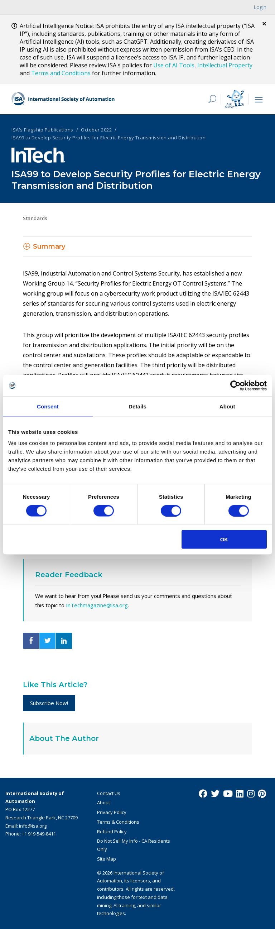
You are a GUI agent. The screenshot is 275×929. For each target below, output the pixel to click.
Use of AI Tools (173, 65)
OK (224, 539)
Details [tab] (137, 406)
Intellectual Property (224, 65)
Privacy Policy (111, 812)
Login (260, 7)
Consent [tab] (48, 406)
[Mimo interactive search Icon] (234, 99)
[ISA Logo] (63, 99)
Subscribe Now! (49, 703)
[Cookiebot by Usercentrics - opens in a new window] (235, 385)
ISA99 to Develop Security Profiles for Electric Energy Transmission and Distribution (108, 137)
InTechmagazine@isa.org (97, 605)
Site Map (106, 859)
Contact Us (108, 793)
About (103, 802)
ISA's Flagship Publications (42, 129)
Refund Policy (112, 831)
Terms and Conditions (61, 73)
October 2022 (96, 129)
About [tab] (227, 406)
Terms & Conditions (118, 822)
